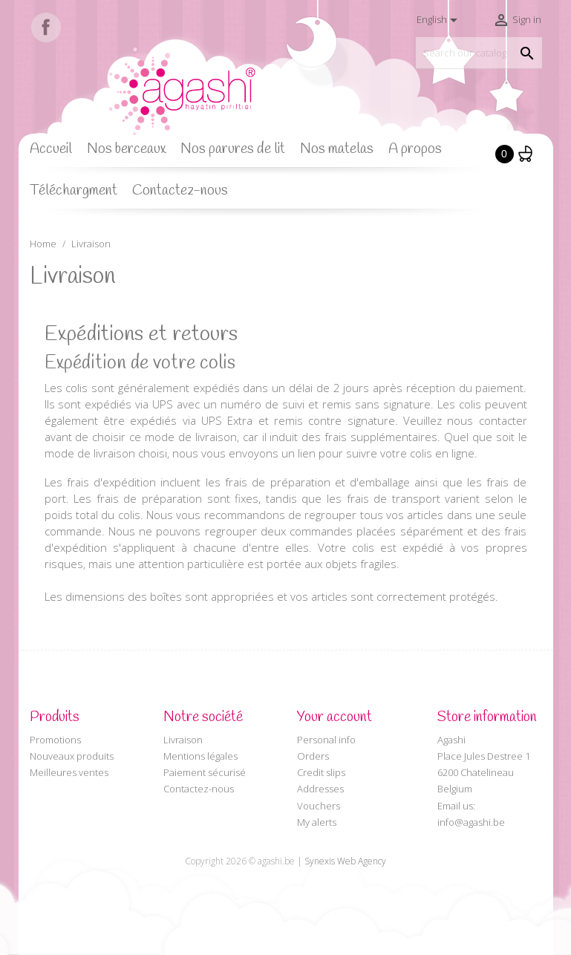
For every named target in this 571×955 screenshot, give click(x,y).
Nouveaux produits (72, 756)
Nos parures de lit (232, 149)
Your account (334, 717)
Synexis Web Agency (345, 861)
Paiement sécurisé (204, 772)
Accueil (51, 149)
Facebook (46, 27)
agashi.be (276, 861)
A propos (415, 149)
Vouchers (318, 805)
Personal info (326, 739)
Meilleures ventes (69, 772)
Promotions (55, 739)
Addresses (320, 788)
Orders (313, 756)
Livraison (183, 739)
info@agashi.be (471, 822)
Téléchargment (73, 191)
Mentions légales (200, 756)
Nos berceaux (126, 149)
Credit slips (321, 772)
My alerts (316, 822)
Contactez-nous (180, 191)
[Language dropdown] (440, 20)
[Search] (479, 53)
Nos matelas (336, 149)
